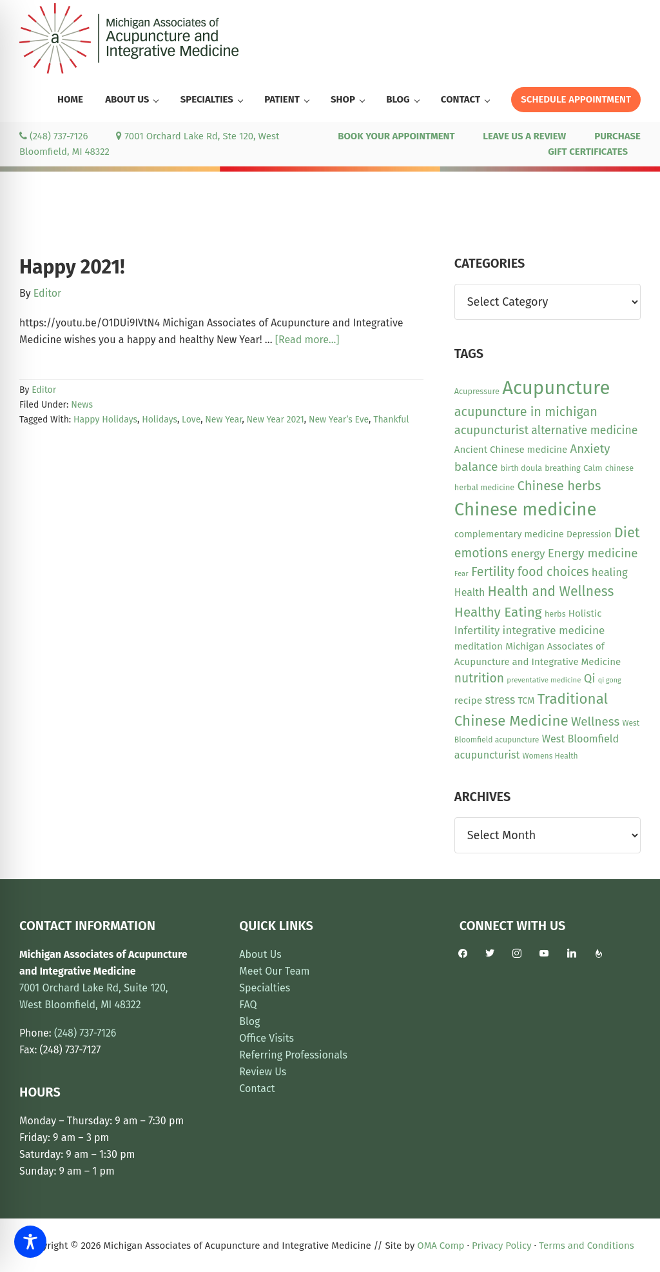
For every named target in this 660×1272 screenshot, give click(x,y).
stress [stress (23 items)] (500, 700)
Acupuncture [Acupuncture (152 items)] (556, 388)
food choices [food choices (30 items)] (553, 571)
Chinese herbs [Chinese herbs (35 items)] (559, 485)
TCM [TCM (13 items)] (526, 700)
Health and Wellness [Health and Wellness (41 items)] (551, 591)
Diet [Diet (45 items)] (627, 532)
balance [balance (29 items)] (476, 466)
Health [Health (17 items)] (469, 592)
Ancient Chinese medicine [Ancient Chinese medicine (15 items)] (511, 449)
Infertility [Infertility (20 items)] (477, 630)
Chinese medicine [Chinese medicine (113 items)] (525, 509)
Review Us (262, 1072)
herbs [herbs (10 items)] (555, 614)
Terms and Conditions (586, 1245)
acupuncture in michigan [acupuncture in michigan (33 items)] (525, 411)
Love (191, 419)
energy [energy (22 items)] (527, 554)
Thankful (391, 419)
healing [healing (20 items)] (610, 572)
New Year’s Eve (339, 419)
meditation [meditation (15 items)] (478, 646)
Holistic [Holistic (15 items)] (585, 613)
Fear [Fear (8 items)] (461, 573)
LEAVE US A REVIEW (524, 136)
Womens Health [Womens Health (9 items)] (550, 755)
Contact (257, 1088)
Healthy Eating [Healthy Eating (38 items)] (498, 612)
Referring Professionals (293, 1055)
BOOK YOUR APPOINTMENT (396, 136)
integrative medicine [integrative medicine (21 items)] (554, 630)
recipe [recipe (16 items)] (468, 700)
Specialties (264, 988)
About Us (260, 954)
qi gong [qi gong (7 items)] (609, 680)
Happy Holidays (105, 419)
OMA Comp (440, 1245)
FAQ (248, 1005)
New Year (223, 419)
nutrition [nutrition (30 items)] (479, 678)
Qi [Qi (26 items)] (590, 678)
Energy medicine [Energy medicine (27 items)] (593, 553)
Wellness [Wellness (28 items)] (595, 721)
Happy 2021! (71, 267)
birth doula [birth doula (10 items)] (521, 468)
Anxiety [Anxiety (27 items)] (590, 449)
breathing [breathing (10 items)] (562, 468)
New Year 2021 (275, 419)
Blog (249, 1021)
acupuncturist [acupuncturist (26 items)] (491, 430)
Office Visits (266, 1038)
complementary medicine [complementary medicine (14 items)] (509, 534)
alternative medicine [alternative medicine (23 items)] (584, 430)
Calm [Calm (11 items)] (593, 468)
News (82, 404)
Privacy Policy (501, 1245)
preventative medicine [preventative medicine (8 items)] (544, 679)
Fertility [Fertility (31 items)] (493, 571)
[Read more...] (307, 340)
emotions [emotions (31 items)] (481, 553)
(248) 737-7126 (53, 136)
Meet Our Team (274, 971)
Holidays (159, 419)
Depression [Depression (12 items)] (589, 534)
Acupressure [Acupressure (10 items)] (477, 391)
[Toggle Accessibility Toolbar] (30, 1241)
